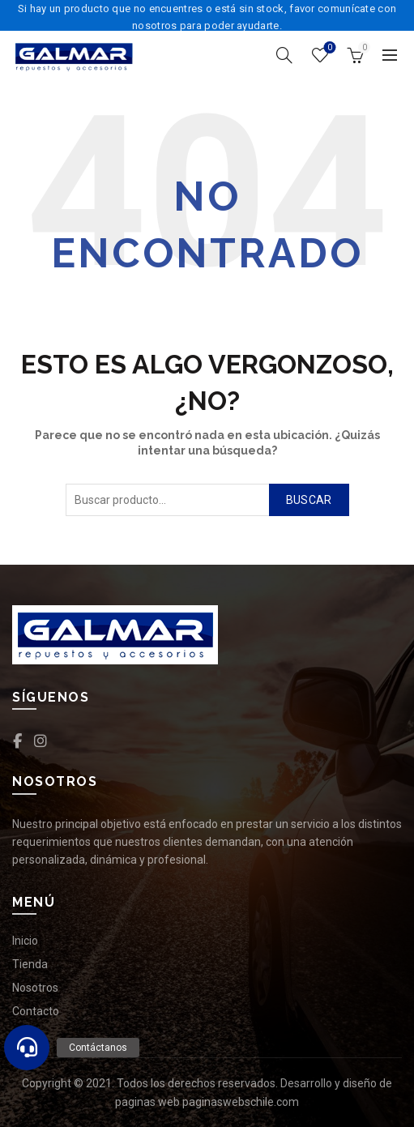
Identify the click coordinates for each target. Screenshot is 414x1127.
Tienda (30, 964)
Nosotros (35, 987)
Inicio (25, 940)
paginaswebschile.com (240, 1101)
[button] (26, 1047)
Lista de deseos (328, 48)
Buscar (309, 499)
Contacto (35, 1011)
